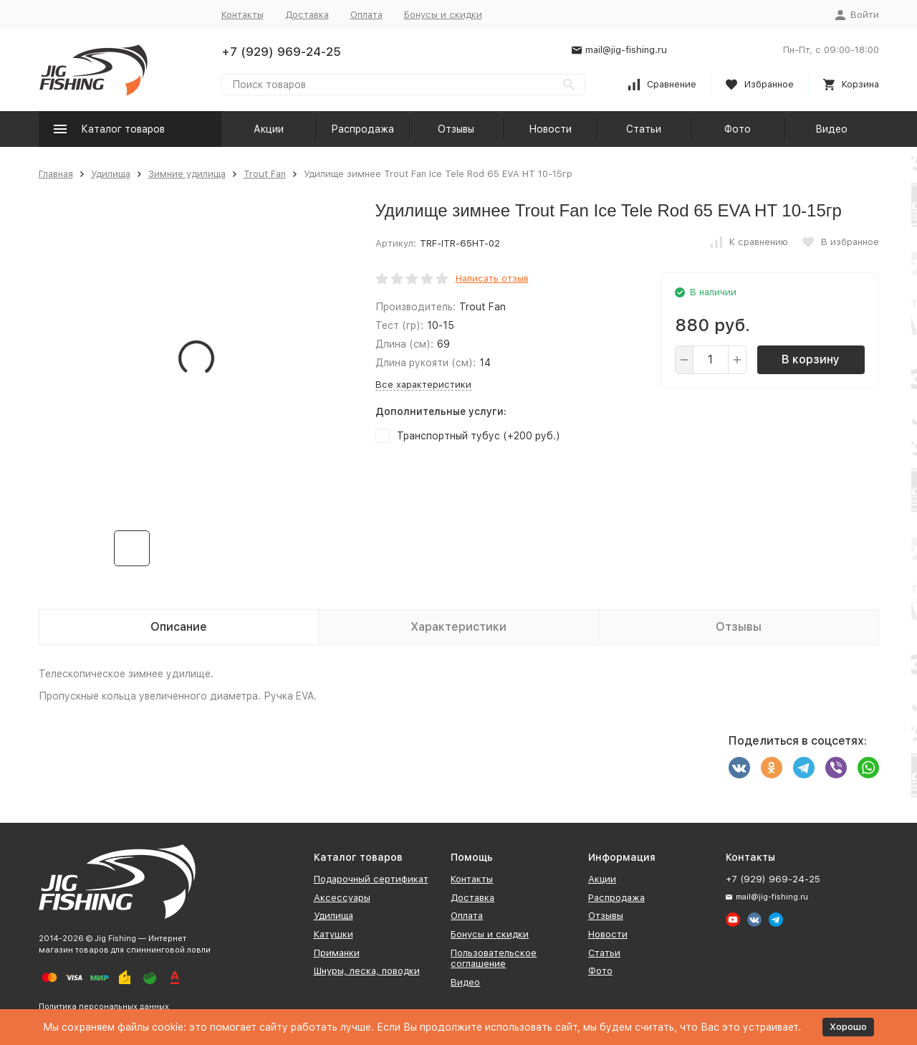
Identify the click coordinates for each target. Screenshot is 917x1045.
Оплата (366, 14)
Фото (737, 129)
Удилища (110, 173)
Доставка (307, 14)
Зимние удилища (187, 173)
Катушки (333, 934)
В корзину (811, 359)
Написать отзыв (492, 278)
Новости (550, 129)
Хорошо (848, 1026)
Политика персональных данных (104, 1006)
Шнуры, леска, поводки (367, 970)
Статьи (643, 129)
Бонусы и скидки (443, 14)
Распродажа (362, 129)
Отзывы (456, 129)
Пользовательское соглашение (494, 959)
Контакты (242, 14)
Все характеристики (423, 384)
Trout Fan (265, 173)
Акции (269, 129)
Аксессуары (342, 897)
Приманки (337, 953)
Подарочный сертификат (371, 879)
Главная (56, 173)
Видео (831, 129)
